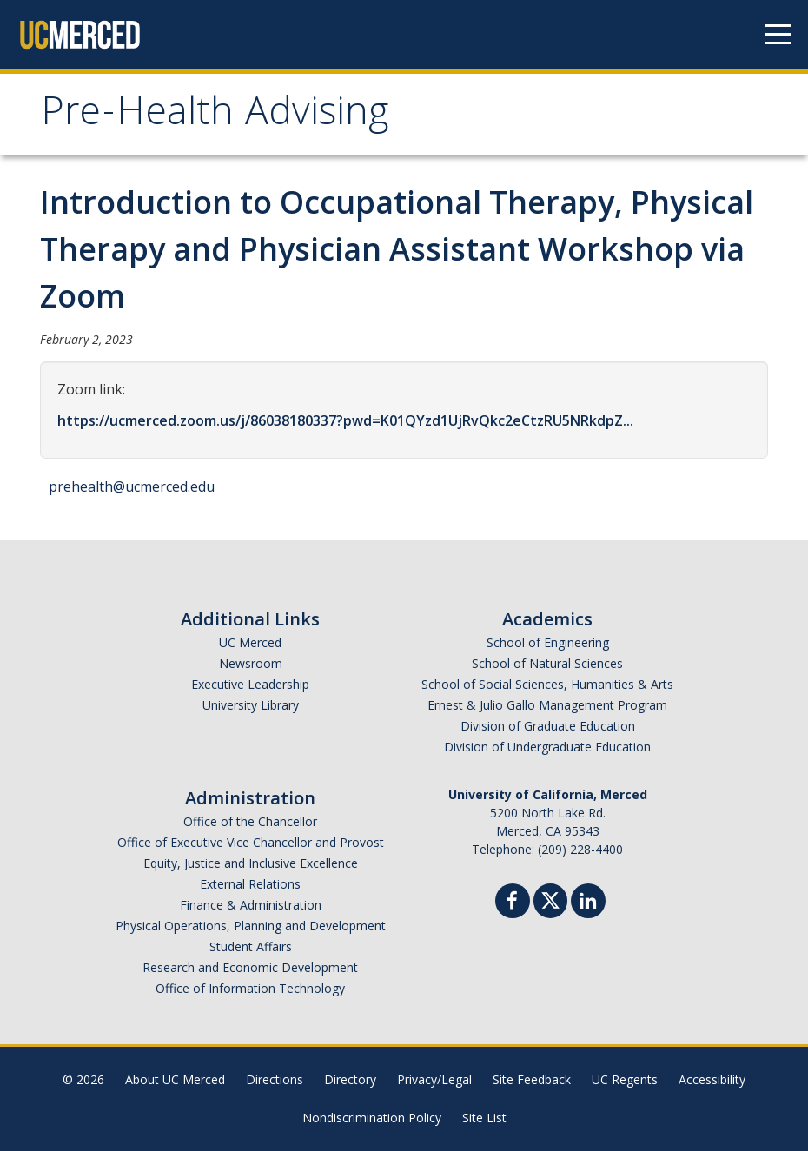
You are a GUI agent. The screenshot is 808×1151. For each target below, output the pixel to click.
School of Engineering (548, 642)
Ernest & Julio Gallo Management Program (547, 705)
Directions (274, 1079)
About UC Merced (175, 1079)
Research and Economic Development (250, 967)
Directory (350, 1079)
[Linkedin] (588, 903)
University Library (250, 705)
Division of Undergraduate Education (547, 746)
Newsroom (250, 663)
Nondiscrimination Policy (371, 1117)
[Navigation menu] (778, 34)
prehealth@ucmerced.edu (132, 486)
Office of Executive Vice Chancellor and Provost (250, 842)
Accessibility (712, 1079)
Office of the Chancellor (250, 821)
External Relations (250, 884)
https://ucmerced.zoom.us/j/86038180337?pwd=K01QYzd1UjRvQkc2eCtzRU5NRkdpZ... (345, 420)
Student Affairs (250, 946)
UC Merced (250, 642)
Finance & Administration (250, 904)
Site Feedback (532, 1079)
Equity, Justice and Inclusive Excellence (250, 863)
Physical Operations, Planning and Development (251, 925)
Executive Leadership (250, 684)
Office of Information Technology (250, 988)
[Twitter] (550, 898)
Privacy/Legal (434, 1079)
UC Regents (625, 1079)
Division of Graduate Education (547, 726)
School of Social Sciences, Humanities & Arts (547, 684)
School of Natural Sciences (547, 663)
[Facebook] (513, 903)
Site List (484, 1117)
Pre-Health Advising (214, 116)
